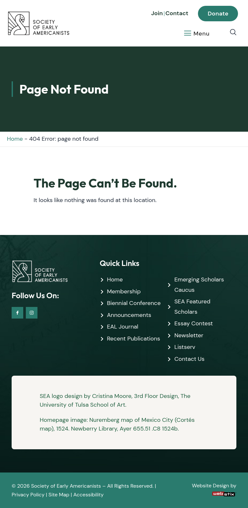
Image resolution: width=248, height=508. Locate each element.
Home (15, 139)
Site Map (58, 494)
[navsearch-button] (229, 32)
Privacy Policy (28, 494)
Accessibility (88, 494)
